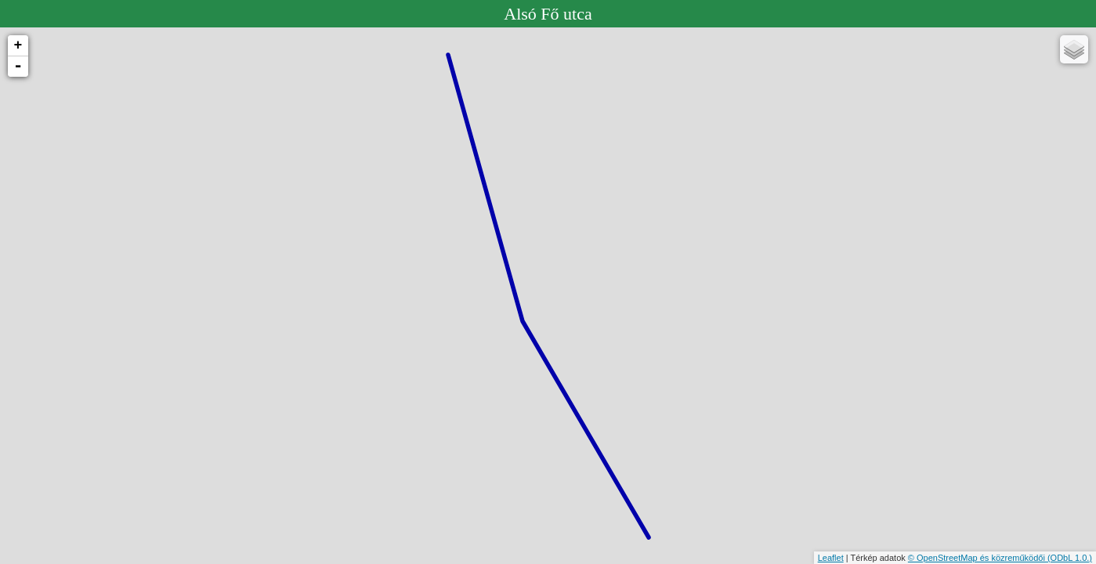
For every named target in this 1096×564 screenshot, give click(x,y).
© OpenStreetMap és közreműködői (977, 557)
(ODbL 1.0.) (1069, 557)
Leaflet (831, 557)
